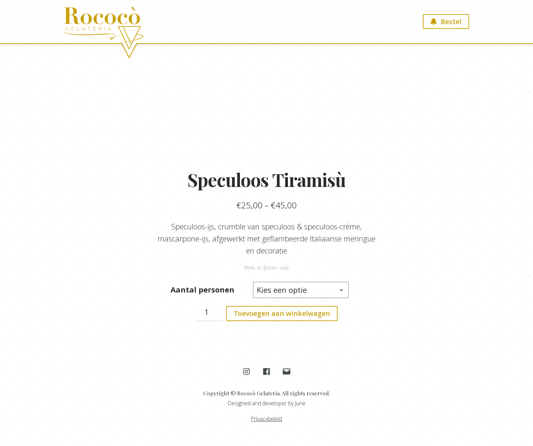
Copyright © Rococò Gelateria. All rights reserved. (266, 393)
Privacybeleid (266, 419)
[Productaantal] (209, 313)
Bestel (451, 21)
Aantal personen (202, 289)
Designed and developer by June (267, 403)
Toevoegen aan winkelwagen (282, 313)
